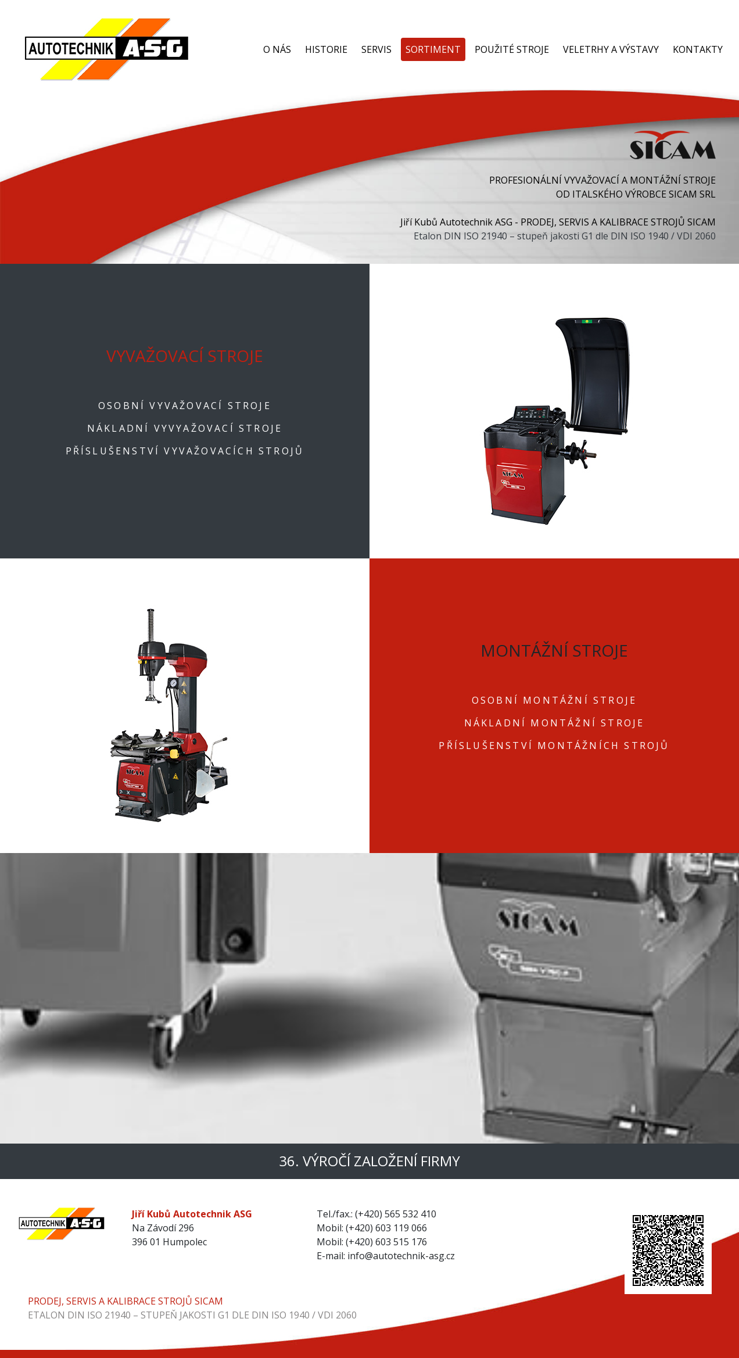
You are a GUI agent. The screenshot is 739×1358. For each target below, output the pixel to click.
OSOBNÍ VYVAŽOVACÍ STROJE (184, 405)
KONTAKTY (698, 49)
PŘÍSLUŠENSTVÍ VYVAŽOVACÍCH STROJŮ (185, 451)
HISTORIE (326, 49)
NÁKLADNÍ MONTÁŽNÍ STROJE (554, 722)
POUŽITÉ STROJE (512, 49)
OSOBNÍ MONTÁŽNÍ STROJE (554, 700)
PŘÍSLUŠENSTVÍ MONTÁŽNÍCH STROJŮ (554, 745)
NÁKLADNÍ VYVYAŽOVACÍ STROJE (184, 428)
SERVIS (376, 49)
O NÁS (277, 49)
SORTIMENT (433, 49)
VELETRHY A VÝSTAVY (611, 49)
